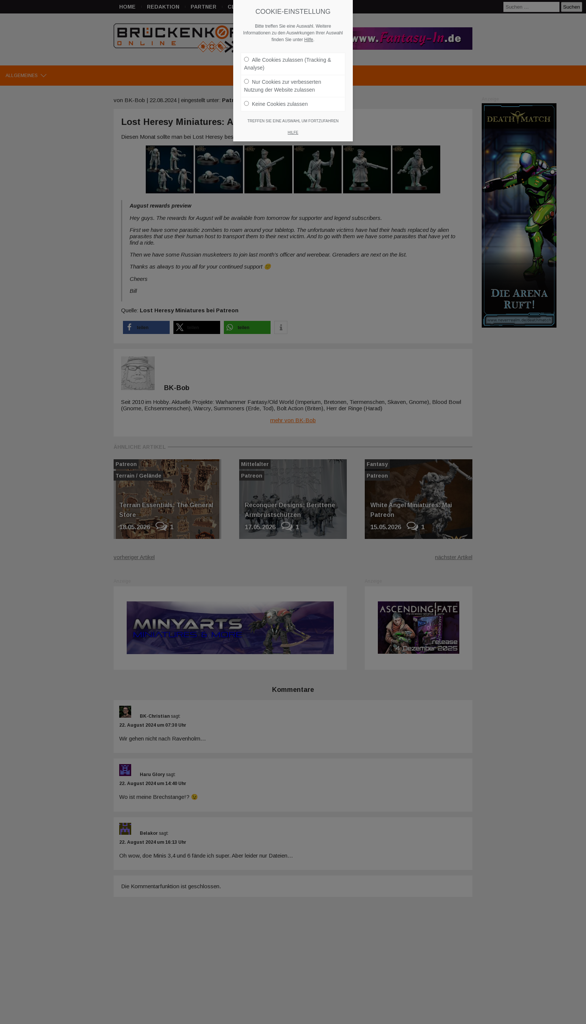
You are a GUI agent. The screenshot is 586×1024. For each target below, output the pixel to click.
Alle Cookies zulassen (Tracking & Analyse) (287, 64)
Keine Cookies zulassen (276, 104)
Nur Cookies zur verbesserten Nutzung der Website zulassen (282, 86)
